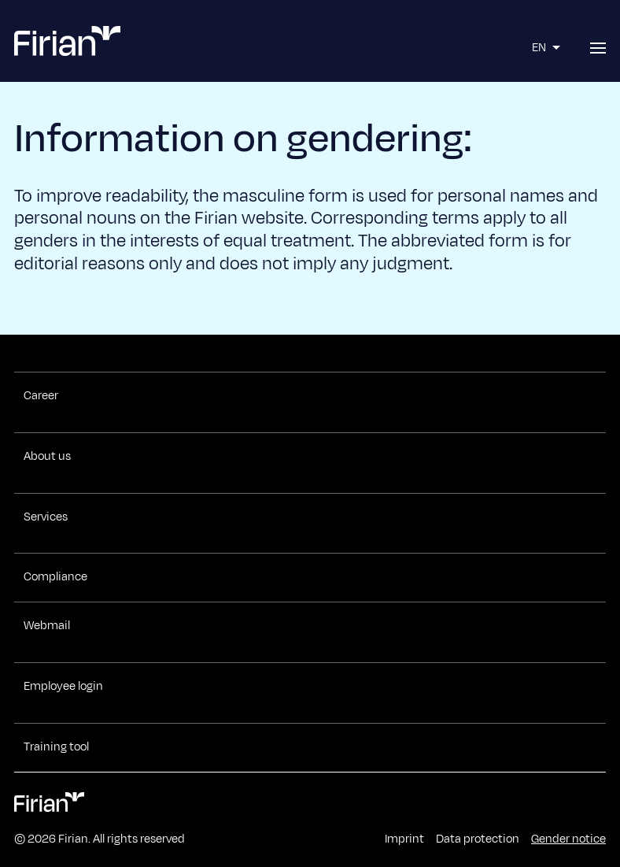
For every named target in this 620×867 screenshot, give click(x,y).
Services (46, 517)
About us (47, 457)
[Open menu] (598, 48)
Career (41, 396)
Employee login (63, 687)
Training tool (56, 747)
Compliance (55, 577)
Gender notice (568, 839)
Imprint (404, 839)
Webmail (47, 626)
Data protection (477, 839)
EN (548, 47)
